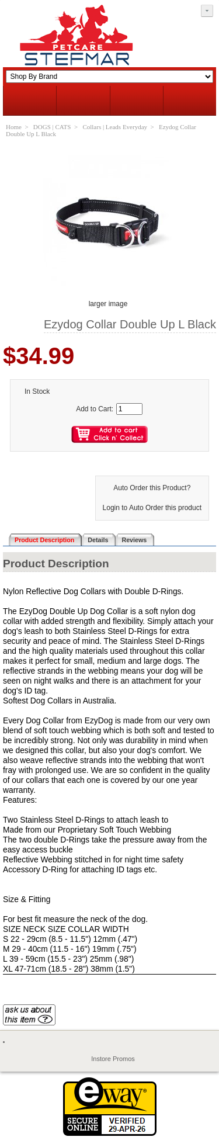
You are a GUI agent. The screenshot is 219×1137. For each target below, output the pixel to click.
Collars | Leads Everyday (114, 126)
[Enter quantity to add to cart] (129, 409)
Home (14, 126)
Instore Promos (113, 1058)
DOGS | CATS (52, 126)
